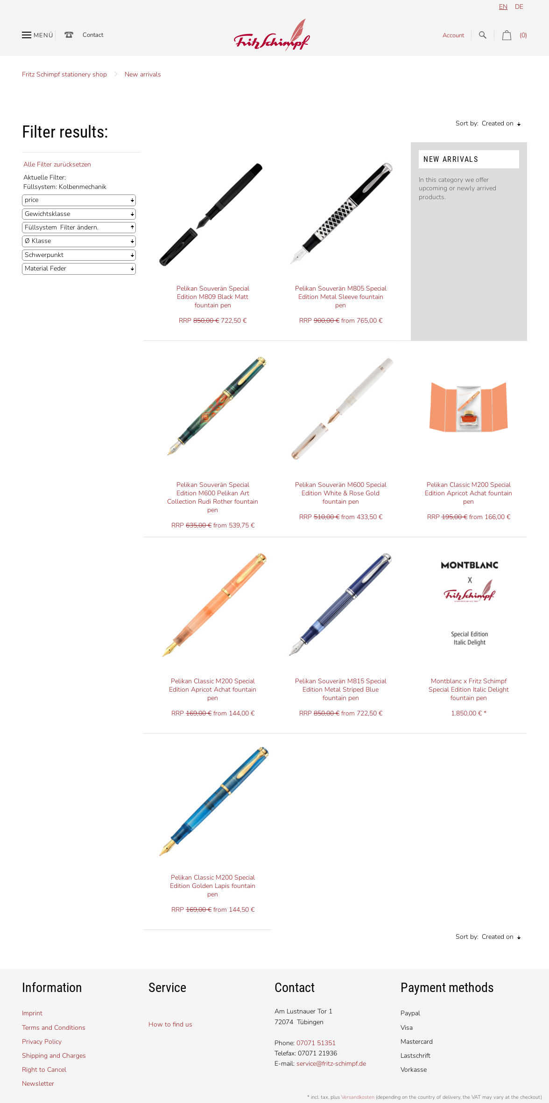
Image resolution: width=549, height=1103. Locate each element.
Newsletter (38, 1083)
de (519, 6)
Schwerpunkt (44, 254)
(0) (510, 35)
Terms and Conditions (53, 1027)
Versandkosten (357, 1097)
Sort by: (467, 123)
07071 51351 (316, 1043)
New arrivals (143, 74)
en (503, 6)
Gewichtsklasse (47, 213)
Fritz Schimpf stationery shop (64, 74)
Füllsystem (41, 227)
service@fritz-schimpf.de (331, 1063)
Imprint (32, 1013)
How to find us (170, 1024)
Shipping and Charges (54, 1055)
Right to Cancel (44, 1069)
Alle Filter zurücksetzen (57, 164)
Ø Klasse (38, 240)
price (31, 199)
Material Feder (45, 268)
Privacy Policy (42, 1041)
